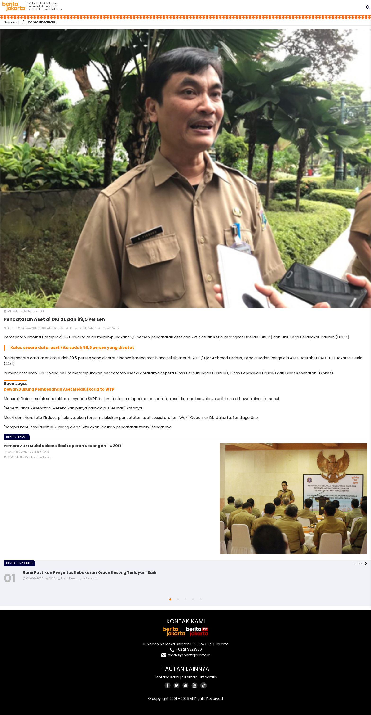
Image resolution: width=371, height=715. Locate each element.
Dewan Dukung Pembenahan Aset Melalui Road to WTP (59, 389)
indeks (357, 563)
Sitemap (189, 677)
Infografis (208, 677)
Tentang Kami (166, 677)
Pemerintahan (41, 22)
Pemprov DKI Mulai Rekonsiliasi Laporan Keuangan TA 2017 (63, 446)
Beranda (11, 22)
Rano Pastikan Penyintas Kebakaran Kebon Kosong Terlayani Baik (89, 572)
